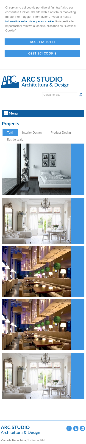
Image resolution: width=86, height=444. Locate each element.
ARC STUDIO (42, 79)
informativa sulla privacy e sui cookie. (30, 21)
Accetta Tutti (42, 42)
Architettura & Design (46, 84)
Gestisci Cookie (42, 53)
